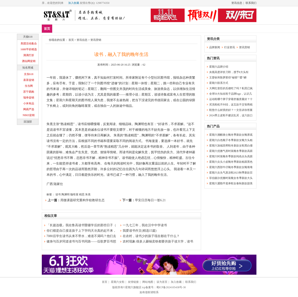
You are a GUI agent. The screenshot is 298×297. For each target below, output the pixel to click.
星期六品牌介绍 (218, 66)
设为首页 (162, 281)
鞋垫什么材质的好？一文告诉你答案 (231, 110)
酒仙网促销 (28, 61)
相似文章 (50, 215)
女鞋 (99, 28)
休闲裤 (113, 28)
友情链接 (133, 281)
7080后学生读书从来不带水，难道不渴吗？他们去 (81, 236)
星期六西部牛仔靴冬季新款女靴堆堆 (231, 167)
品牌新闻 (214, 47)
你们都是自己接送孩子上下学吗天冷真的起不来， (81, 230)
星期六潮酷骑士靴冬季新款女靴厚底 (231, 134)
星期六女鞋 (117, 281)
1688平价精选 (29, 49)
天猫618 (28, 36)
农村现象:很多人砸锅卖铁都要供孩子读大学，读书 (158, 241)
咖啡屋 (74, 194)
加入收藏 (73, 3)
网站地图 (147, 281)
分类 (128, 28)
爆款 (72, 28)
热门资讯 (213, 58)
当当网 (29, 85)
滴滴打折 (28, 55)
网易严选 (28, 109)
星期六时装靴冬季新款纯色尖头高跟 (231, 156)
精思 (81, 194)
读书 (58, 194)
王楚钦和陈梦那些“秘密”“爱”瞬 (227, 77)
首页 (47, 28)
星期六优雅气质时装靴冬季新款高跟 (231, 151)
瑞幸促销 (28, 97)
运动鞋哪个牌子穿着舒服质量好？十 (231, 99)
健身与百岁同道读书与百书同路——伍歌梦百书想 (81, 241)
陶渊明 (65, 194)
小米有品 (28, 103)
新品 (59, 28)
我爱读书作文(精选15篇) (139, 230)
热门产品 (213, 126)
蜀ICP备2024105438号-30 (171, 287)
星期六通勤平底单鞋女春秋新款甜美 (231, 183)
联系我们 (251, 3)
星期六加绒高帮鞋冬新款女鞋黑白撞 (231, 145)
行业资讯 (229, 47)
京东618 (28, 74)
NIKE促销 (29, 115)
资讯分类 (213, 39)
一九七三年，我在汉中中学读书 (145, 225)
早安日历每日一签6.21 (150, 200)
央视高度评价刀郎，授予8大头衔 (229, 72)
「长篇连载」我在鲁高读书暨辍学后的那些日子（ (81, 225)
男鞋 (85, 28)
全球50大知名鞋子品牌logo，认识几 (230, 93)
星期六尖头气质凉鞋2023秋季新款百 (231, 172)
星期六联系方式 (218, 83)
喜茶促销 (28, 80)
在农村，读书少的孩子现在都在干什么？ (151, 236)
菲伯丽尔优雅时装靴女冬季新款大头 (231, 178)
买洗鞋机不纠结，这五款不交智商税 (231, 104)
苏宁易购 (28, 91)
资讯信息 (236, 3)
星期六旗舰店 (133, 287)
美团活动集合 (29, 43)
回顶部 (28, 121)
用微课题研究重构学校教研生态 (82, 200)
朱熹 (88, 194)
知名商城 (27, 67)
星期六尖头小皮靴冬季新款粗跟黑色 (231, 161)
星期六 (61, 100)
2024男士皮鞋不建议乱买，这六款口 (231, 115)
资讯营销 (95, 39)
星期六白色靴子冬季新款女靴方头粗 (231, 140)
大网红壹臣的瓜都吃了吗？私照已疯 (231, 88)
